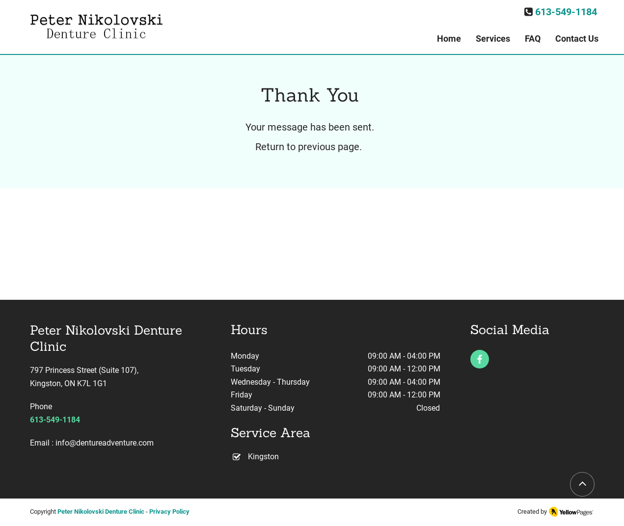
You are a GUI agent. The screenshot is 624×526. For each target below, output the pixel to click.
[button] (493, 39)
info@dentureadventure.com (104, 442)
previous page (328, 147)
